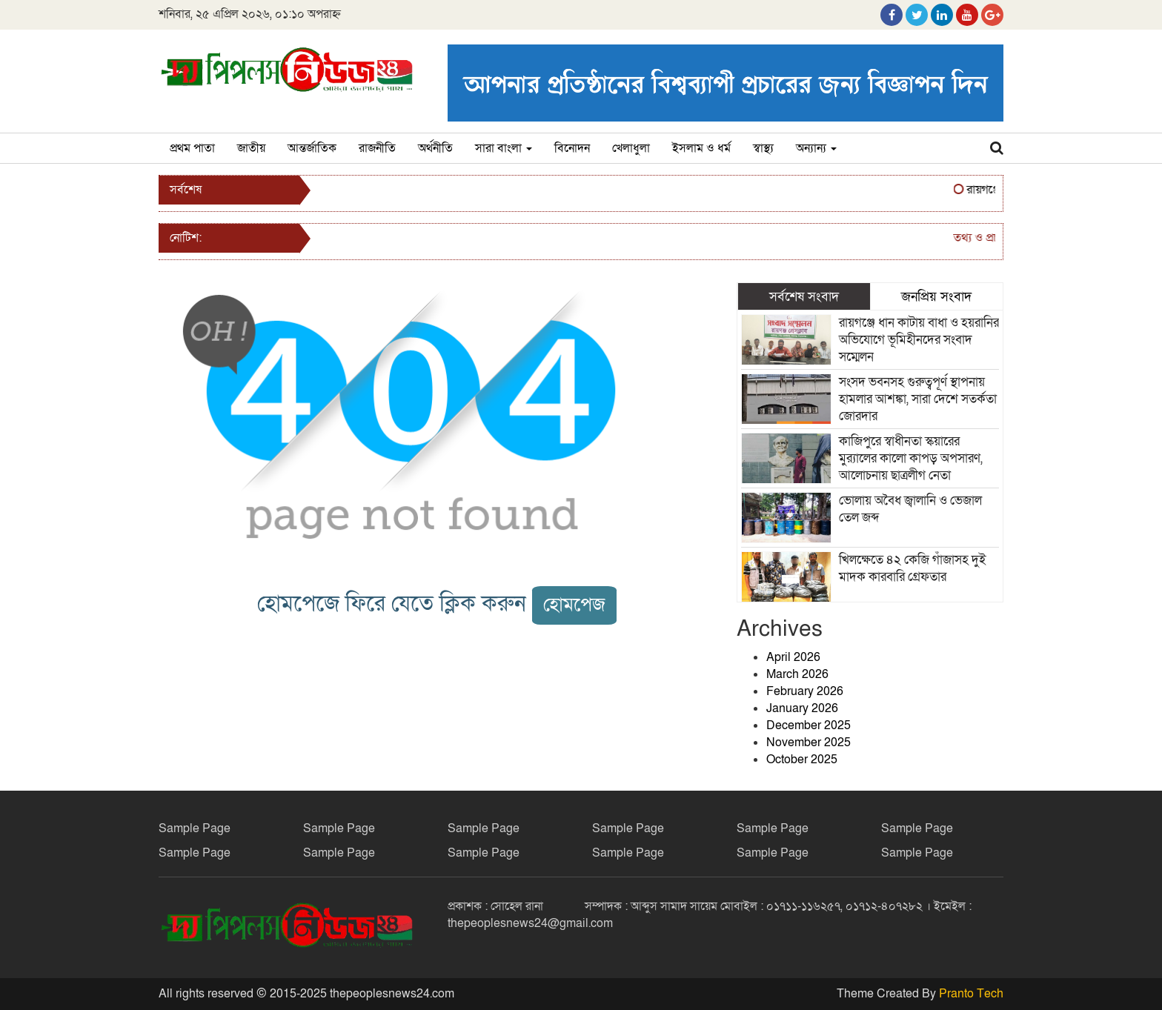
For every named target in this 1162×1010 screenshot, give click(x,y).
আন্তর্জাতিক (312, 148)
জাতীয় (251, 148)
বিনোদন (572, 148)
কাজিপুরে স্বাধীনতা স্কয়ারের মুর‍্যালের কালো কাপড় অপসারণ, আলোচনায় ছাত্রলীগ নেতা (911, 458)
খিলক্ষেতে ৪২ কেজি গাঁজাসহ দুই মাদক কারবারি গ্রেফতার (912, 568)
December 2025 (808, 725)
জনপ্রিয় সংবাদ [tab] (936, 296)
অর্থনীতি (435, 148)
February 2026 (804, 691)
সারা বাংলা (503, 148)
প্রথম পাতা (192, 148)
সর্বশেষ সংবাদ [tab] (804, 296)
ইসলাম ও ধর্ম (701, 148)
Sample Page (194, 828)
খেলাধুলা (631, 148)
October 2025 (801, 759)
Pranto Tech (971, 994)
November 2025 (808, 742)
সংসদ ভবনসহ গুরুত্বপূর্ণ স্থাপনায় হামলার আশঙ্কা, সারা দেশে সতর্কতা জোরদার (918, 399)
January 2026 (802, 708)
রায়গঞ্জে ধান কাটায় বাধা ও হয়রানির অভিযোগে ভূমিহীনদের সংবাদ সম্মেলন (919, 339)
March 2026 (797, 674)
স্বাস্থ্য (763, 148)
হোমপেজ (574, 605)
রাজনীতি (377, 148)
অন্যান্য (816, 148)
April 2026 (793, 657)
